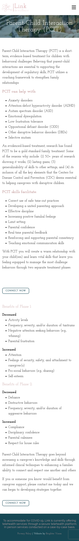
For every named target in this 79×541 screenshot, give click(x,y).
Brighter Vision (54, 533)
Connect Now (16, 291)
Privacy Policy (25, 533)
